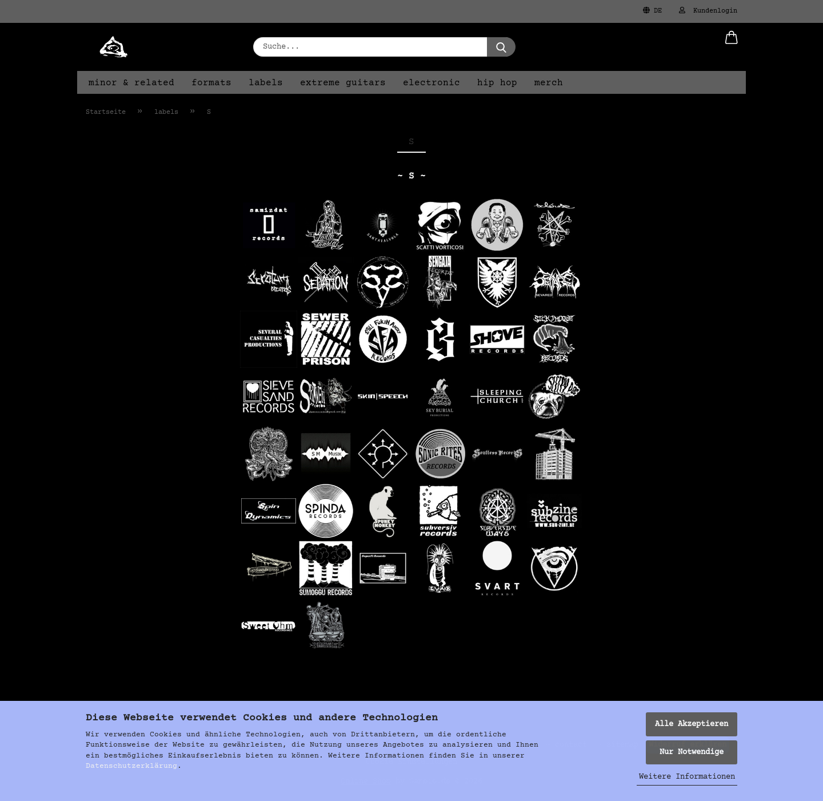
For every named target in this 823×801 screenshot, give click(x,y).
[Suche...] (501, 47)
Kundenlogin (708, 11)
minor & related (131, 83)
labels (266, 83)
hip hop (497, 83)
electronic (431, 83)
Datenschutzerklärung (131, 766)
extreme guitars (343, 83)
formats (211, 83)
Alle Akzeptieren (691, 724)
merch (548, 83)
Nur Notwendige (692, 752)
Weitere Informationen (687, 777)
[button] (731, 47)
